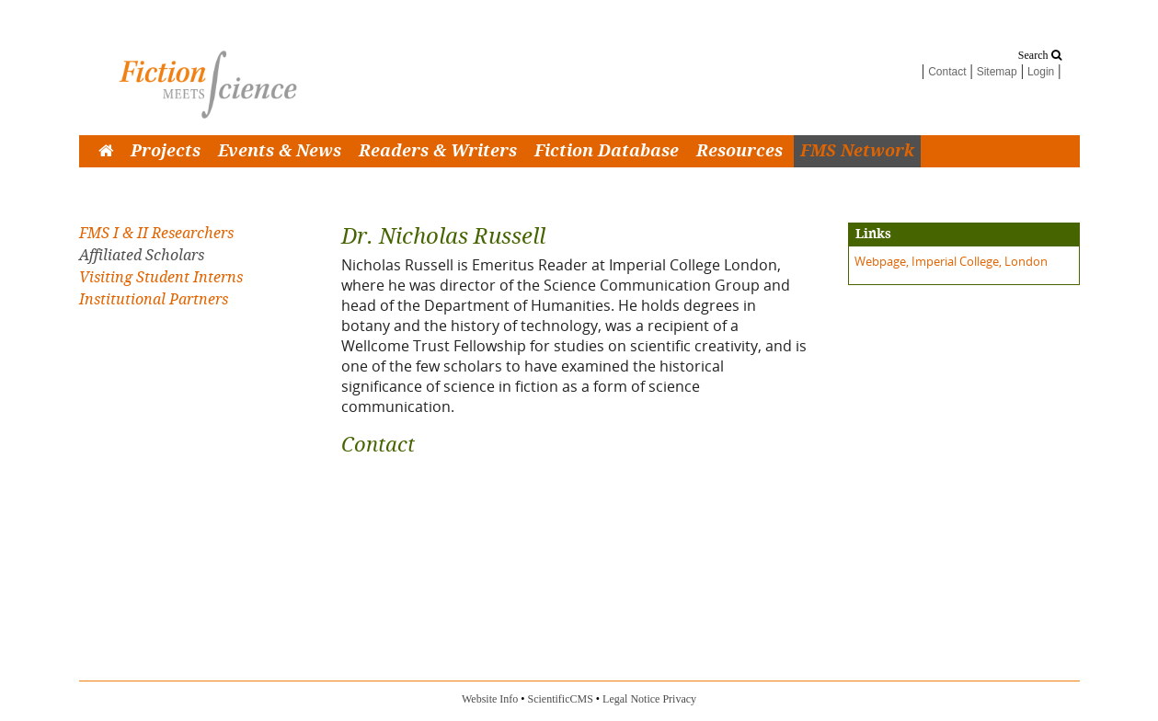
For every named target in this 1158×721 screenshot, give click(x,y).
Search (1039, 55)
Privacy (679, 698)
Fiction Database (606, 151)
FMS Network (857, 151)
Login (1040, 71)
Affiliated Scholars (141, 255)
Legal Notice (630, 698)
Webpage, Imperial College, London (951, 261)
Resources (739, 151)
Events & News (279, 151)
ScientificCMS (560, 698)
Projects (166, 151)
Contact (947, 71)
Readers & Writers (438, 151)
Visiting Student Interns (161, 277)
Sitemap (997, 71)
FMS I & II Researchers (156, 233)
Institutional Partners (153, 299)
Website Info (490, 698)
